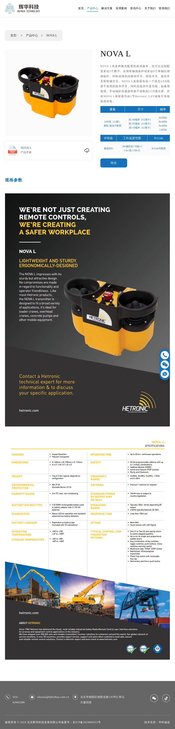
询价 (113, 163)
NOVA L (51, 35)
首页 (13, 35)
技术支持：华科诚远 (157, 722)
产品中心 (32, 35)
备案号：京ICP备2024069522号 (81, 722)
